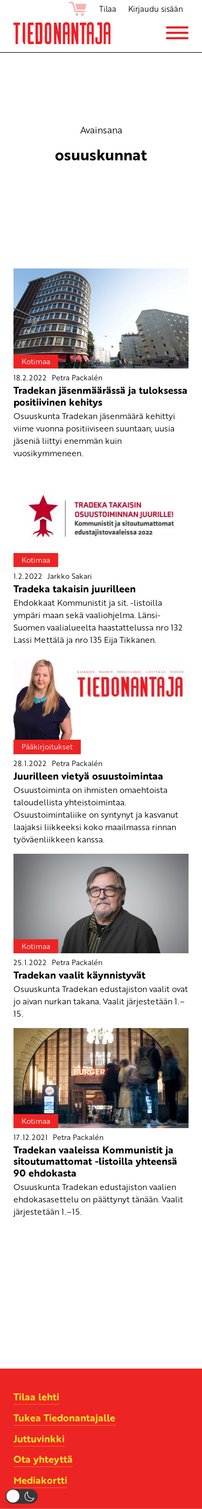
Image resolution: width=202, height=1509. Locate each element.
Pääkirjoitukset (47, 746)
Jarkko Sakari (69, 576)
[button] (21, 1496)
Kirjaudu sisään (155, 8)
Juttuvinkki (39, 1439)
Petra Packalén (77, 377)
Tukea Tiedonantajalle (64, 1418)
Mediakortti (40, 1480)
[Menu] (177, 33)
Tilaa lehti (36, 1397)
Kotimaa (36, 361)
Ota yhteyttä (43, 1459)
